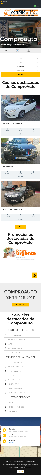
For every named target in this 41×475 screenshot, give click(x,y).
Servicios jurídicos (16, 407)
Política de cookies (18, 461)
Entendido (20, 471)
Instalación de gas (16, 367)
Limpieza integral (15, 388)
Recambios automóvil (17, 393)
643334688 (37, 6)
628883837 (5, 1)
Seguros (11, 402)
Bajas (10, 344)
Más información (28, 467)
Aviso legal (8, 461)
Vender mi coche (20, 305)
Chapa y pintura (14, 371)
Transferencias (14, 335)
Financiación (13, 411)
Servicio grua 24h (15, 384)
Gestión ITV (13, 375)
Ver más (20, 227)
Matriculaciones (15, 348)
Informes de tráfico (16, 340)
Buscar (20, 74)
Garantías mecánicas (16, 362)
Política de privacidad (30, 461)
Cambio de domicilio (16, 353)
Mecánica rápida (14, 380)
